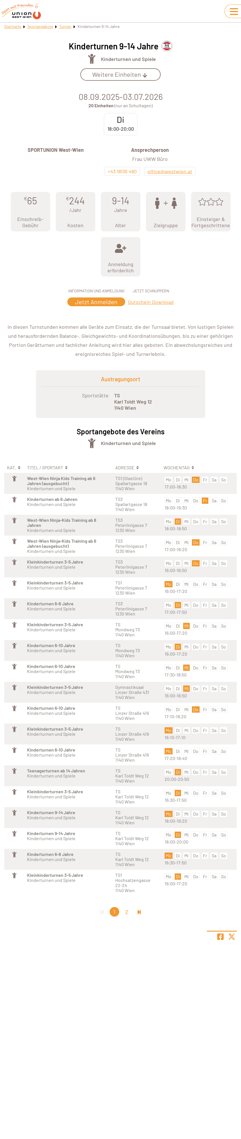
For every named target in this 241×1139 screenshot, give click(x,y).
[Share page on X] (232, 937)
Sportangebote (40, 26)
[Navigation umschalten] (234, 11)
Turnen (65, 26)
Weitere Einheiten (119, 74)
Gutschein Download (151, 302)
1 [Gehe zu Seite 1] (114, 911)
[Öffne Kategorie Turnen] (92, 59)
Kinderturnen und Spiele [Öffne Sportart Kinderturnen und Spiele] (128, 59)
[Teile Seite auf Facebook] (220, 937)
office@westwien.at (169, 171)
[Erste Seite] (102, 912)
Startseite (12, 26)
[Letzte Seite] (139, 912)
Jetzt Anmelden (96, 301)
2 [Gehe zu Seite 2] (126, 911)
